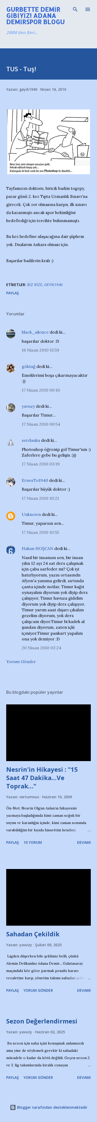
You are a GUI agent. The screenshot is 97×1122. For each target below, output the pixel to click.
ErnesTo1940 (35, 480)
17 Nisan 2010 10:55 (40, 532)
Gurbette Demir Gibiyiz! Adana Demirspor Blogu (35, 15)
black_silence (35, 332)
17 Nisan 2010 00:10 (41, 390)
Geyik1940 (53, 284)
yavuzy (28, 406)
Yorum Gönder (21, 661)
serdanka (31, 440)
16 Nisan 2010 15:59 (40, 350)
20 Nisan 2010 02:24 (41, 647)
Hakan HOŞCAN (37, 548)
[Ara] (75, 9)
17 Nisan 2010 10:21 (40, 498)
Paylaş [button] (12, 292)
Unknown (31, 514)
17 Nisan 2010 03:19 (41, 463)
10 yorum (33, 842)
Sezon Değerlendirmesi (41, 1021)
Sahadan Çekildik (32, 934)
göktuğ (28, 366)
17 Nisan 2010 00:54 (41, 424)
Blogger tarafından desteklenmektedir (48, 1107)
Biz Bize (34, 284)
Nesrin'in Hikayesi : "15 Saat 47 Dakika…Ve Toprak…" (42, 777)
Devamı (84, 842)
